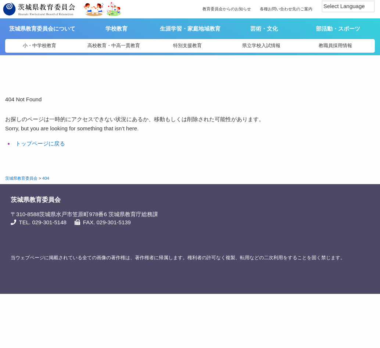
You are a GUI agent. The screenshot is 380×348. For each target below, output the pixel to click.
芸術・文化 (264, 28)
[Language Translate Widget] (348, 6)
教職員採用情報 (335, 45)
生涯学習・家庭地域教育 (190, 28)
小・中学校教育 (39, 45)
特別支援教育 (187, 45)
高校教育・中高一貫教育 (113, 45)
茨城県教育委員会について (43, 28)
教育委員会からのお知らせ (226, 9)
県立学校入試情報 (261, 45)
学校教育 (116, 28)
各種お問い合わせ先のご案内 (286, 9)
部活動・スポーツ (338, 28)
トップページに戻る (40, 143)
